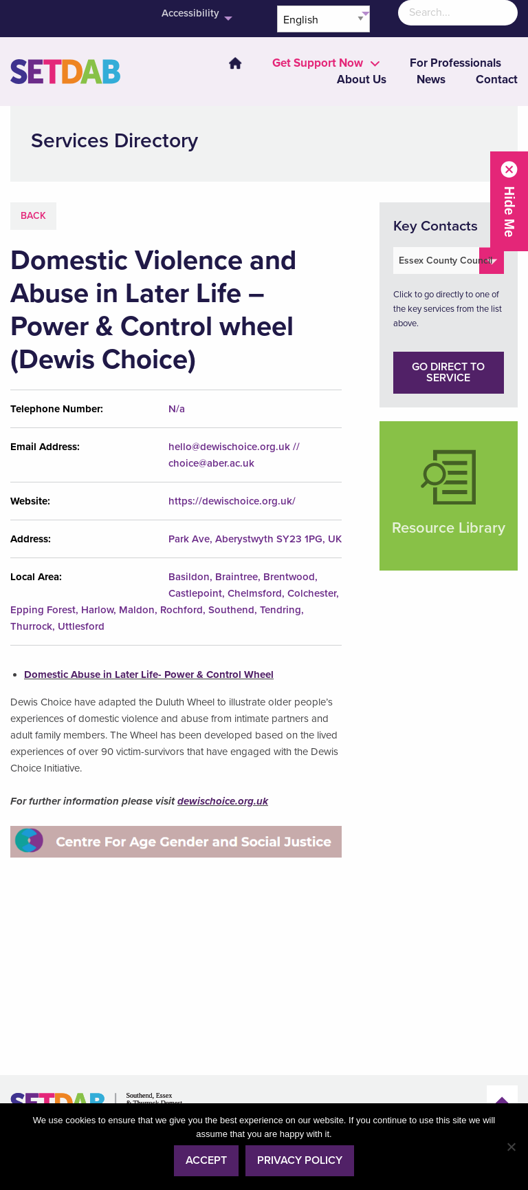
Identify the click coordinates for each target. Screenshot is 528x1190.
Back (33, 216)
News (431, 79)
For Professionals (455, 63)
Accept (206, 1160)
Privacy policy (299, 1160)
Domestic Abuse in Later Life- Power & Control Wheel (149, 674)
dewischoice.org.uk (222, 801)
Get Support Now (317, 63)
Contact (497, 79)
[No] (511, 1147)
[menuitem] (227, 63)
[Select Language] (323, 19)
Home (235, 63)
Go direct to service (448, 372)
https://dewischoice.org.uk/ (232, 501)
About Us (361, 79)
